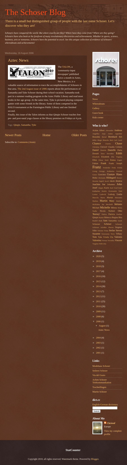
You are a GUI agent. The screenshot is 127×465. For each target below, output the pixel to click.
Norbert (111, 211)
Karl (111, 188)
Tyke (33, 125)
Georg (94, 171)
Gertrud (119, 171)
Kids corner (97, 117)
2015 (98, 281)
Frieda (119, 168)
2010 (98, 306)
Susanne (96, 233)
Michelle (105, 207)
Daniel (95, 150)
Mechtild (109, 204)
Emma (113, 160)
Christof (103, 147)
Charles (108, 144)
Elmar (101, 160)
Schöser (107, 224)
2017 (98, 271)
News (95, 99)
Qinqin (17, 125)
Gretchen (102, 174)
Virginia (95, 244)
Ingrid (101, 181)
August (102, 325)
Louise (95, 194)
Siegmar (118, 227)
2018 (98, 266)
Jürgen (100, 188)
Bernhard (112, 136)
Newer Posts (13, 135)
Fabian (95, 163)
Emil (107, 160)
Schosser (118, 224)
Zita (104, 244)
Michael (95, 208)
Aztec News (18, 60)
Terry (113, 234)
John (119, 184)
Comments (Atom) (26, 142)
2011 (98, 301)
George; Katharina (106, 171)
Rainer (101, 217)
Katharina (96, 191)
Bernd (104, 137)
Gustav (111, 174)
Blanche (106, 140)
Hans (119, 174)
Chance (96, 143)
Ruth (100, 221)
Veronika (111, 240)
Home (46, 135)
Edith (119, 153)
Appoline (118, 134)
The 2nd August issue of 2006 (32, 88)
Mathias (119, 201)
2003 (98, 342)
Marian (110, 197)
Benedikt (96, 137)
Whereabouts (98, 103)
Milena (114, 208)
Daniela (103, 150)
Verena (104, 240)
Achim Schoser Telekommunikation (101, 381)
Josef (94, 187)
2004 (98, 337)
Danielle (112, 150)
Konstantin (113, 191)
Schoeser (96, 224)
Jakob (112, 181)
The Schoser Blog (35, 12)
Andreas (118, 130)
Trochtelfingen (99, 387)
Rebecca (107, 217)
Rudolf (95, 221)
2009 (98, 311)
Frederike (106, 168)
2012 (98, 296)
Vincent (118, 240)
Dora (103, 154)
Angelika (95, 134)
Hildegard (111, 177)
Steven (119, 230)
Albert (102, 130)
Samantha (25, 125)
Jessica (119, 181)
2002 (98, 347)
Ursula (106, 237)
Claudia (111, 147)
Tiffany (119, 234)
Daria (119, 150)
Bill (120, 137)
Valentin (118, 237)
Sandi (120, 221)
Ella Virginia (116, 157)
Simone (100, 231)
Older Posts (79, 135)
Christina (95, 147)
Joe (103, 184)
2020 (98, 256)
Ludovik (103, 194)
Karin (106, 188)
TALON (66, 66)
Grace (94, 175)
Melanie (118, 204)
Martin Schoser (99, 391)
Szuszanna (106, 234)
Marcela (95, 198)
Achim (95, 130)
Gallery (95, 108)
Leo (120, 191)
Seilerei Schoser (100, 370)
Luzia (119, 194)
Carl (115, 140)
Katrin (104, 191)
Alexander (109, 130)
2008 (98, 316)
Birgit (100, 140)
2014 (98, 286)
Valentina (96, 240)
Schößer (104, 227)
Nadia (94, 211)
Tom (94, 237)
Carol (120, 140)
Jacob (107, 181)
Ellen (94, 160)
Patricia (111, 214)
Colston (119, 147)
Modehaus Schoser (101, 366)
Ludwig (111, 194)
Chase (118, 143)
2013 (98, 291)
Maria (102, 198)
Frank (103, 163)
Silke (94, 230)
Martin (103, 200)
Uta (111, 237)
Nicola (102, 211)
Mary (111, 200)
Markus (95, 201)
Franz (96, 167)
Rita (120, 217)
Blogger (94, 459)
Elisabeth (95, 157)
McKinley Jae (98, 204)
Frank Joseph (115, 163)
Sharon (111, 227)
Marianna (118, 198)
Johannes (111, 184)
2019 (98, 261)
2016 (98, 276)
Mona (120, 208)
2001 (98, 352)
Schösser (95, 227)
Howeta (95, 181)
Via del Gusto (98, 375)
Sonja (106, 231)
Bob (111, 140)
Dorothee (110, 154)
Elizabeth (105, 157)
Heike (95, 178)
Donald (95, 153)
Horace (119, 178)
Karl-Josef (118, 188)
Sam (105, 220)
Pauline (119, 214)
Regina (115, 217)
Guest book (97, 113)
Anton (110, 134)
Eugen (119, 160)
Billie (94, 140)
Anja (103, 134)
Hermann (101, 178)
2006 (98, 321)
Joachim (96, 184)
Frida (114, 168)
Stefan (112, 230)
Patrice (104, 214)
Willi (101, 244)
